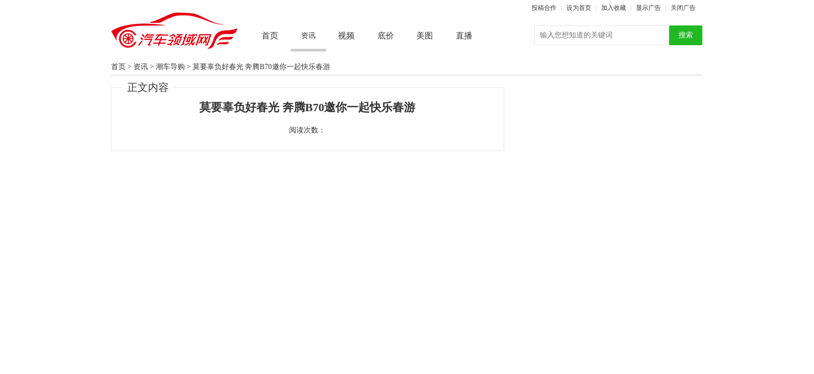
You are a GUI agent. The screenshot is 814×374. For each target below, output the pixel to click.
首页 (270, 35)
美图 (424, 35)
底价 (385, 35)
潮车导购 (170, 67)
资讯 (140, 67)
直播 (464, 35)
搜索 (686, 35)
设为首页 (578, 7)
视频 (346, 35)
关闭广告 (683, 7)
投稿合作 (544, 7)
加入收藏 (613, 7)
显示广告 (648, 7)
